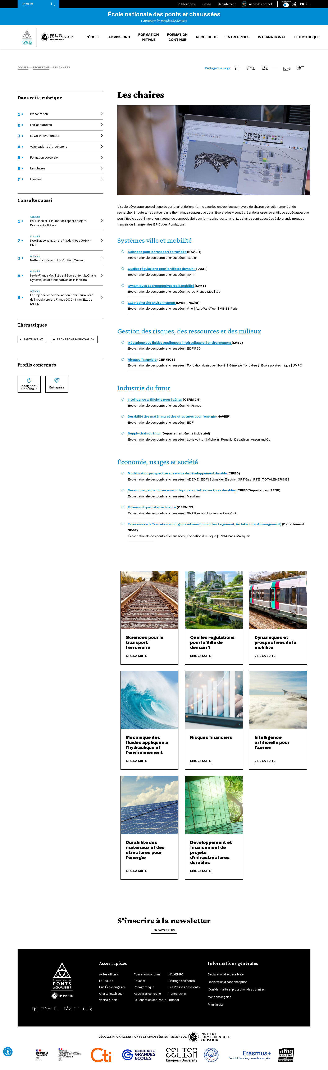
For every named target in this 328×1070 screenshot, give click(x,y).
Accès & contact (260, 4)
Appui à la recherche (147, 994)
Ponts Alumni (178, 994)
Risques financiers (211, 738)
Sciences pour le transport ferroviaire (145, 643)
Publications (186, 4)
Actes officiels (109, 975)
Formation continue (177, 37)
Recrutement (227, 4)
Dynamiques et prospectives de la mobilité (275, 643)
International (272, 38)
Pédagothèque (144, 988)
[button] (38, 4)
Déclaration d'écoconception (227, 982)
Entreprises (238, 38)
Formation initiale (148, 37)
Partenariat (33, 340)
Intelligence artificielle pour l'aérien (272, 743)
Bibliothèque (307, 38)
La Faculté (106, 981)
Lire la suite (136, 657)
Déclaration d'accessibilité (226, 975)
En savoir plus (164, 931)
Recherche (206, 38)
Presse (206, 4)
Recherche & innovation (76, 340)
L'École (93, 38)
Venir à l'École (108, 1001)
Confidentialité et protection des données (236, 990)
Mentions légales (219, 998)
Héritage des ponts (182, 981)
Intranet (174, 1001)
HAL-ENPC (176, 975)
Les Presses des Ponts (184, 988)
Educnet (139, 981)
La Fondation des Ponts (150, 1001)
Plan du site (216, 1005)
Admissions (119, 38)
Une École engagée (112, 988)
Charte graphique (111, 994)
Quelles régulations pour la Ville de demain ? (212, 643)
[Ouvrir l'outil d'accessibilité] (8, 1051)
